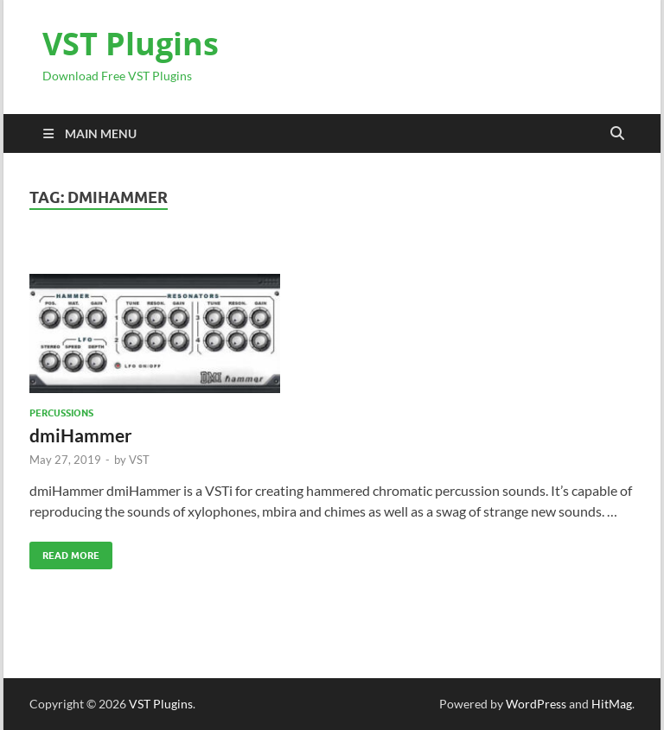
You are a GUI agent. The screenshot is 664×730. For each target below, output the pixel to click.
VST (139, 460)
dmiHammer (80, 435)
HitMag (611, 703)
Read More (64, 552)
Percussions (61, 413)
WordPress (536, 703)
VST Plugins (130, 43)
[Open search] (617, 134)
